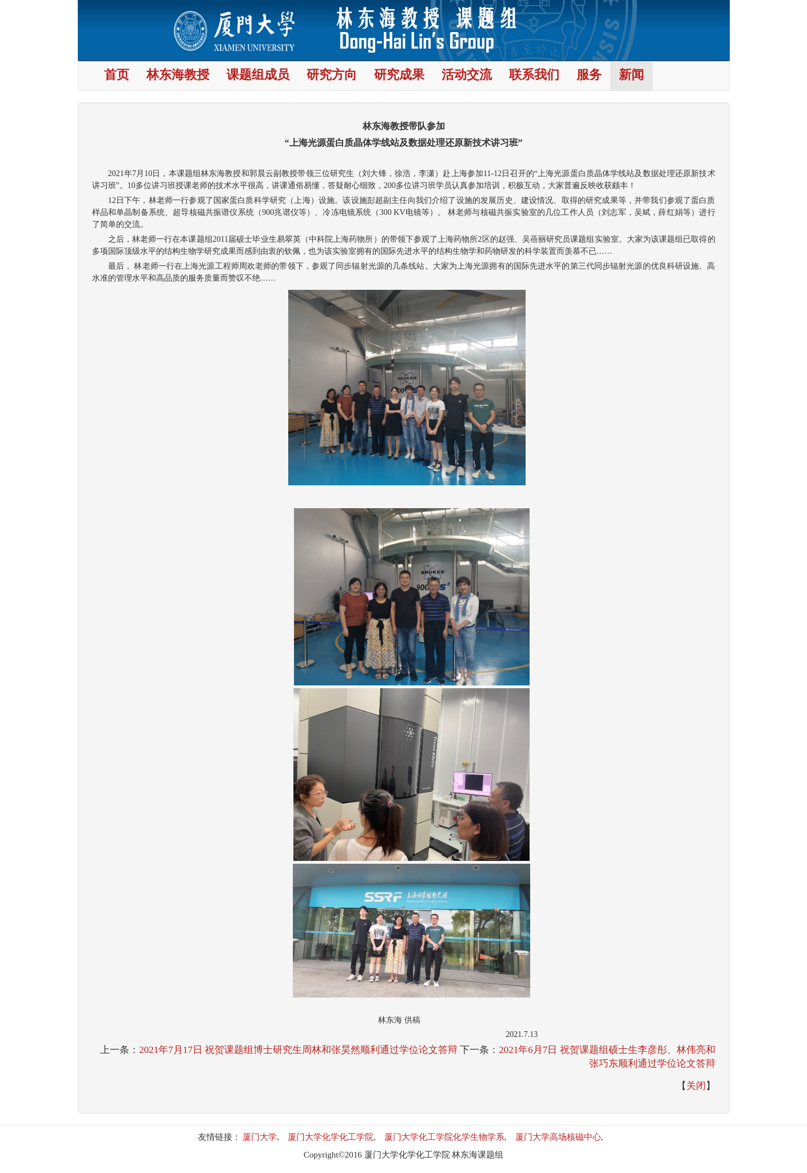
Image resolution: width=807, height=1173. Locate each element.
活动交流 (467, 76)
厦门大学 (260, 1137)
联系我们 (534, 76)
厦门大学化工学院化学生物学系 (444, 1137)
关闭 (696, 1085)
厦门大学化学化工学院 (330, 1137)
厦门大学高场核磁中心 (558, 1137)
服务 (589, 76)
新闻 (631, 76)
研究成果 (399, 76)
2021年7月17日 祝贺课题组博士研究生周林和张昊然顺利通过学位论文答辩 (298, 1049)
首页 (116, 76)
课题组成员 (257, 76)
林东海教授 (177, 76)
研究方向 (332, 76)
